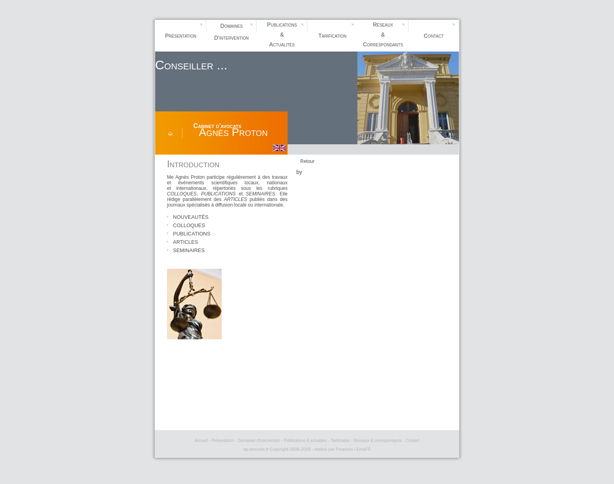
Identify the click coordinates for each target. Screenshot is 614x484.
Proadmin (344, 449)
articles (185, 241)
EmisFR (364, 449)
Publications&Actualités (282, 34)
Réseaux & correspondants (378, 440)
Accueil (201, 440)
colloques (189, 225)
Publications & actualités (305, 440)
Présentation (180, 36)
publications (191, 233)
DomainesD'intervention (231, 32)
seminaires (189, 250)
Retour (307, 161)
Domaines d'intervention (259, 440)
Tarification (332, 36)
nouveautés (191, 216)
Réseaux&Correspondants (383, 34)
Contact (433, 36)
